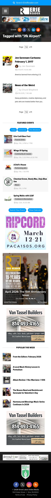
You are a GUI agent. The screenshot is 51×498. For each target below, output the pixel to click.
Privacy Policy (32, 495)
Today (13, 130)
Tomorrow (22, 130)
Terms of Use (20, 495)
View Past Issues (10, 302)
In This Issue (42, 302)
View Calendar (35, 210)
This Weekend (34, 130)
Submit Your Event (17, 210)
